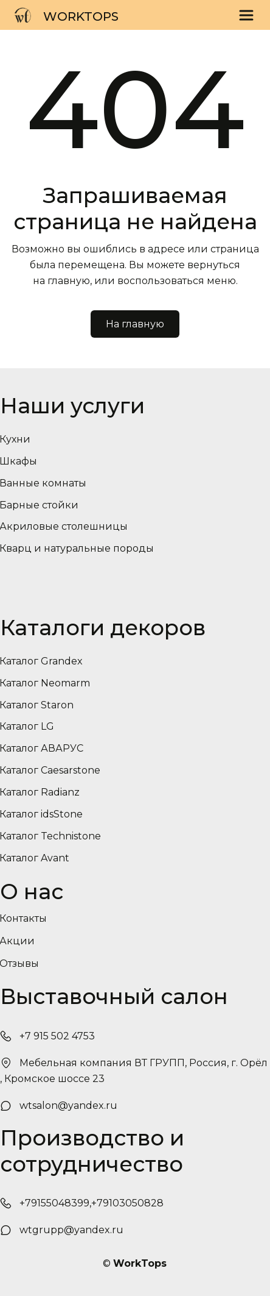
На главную (135, 324)
